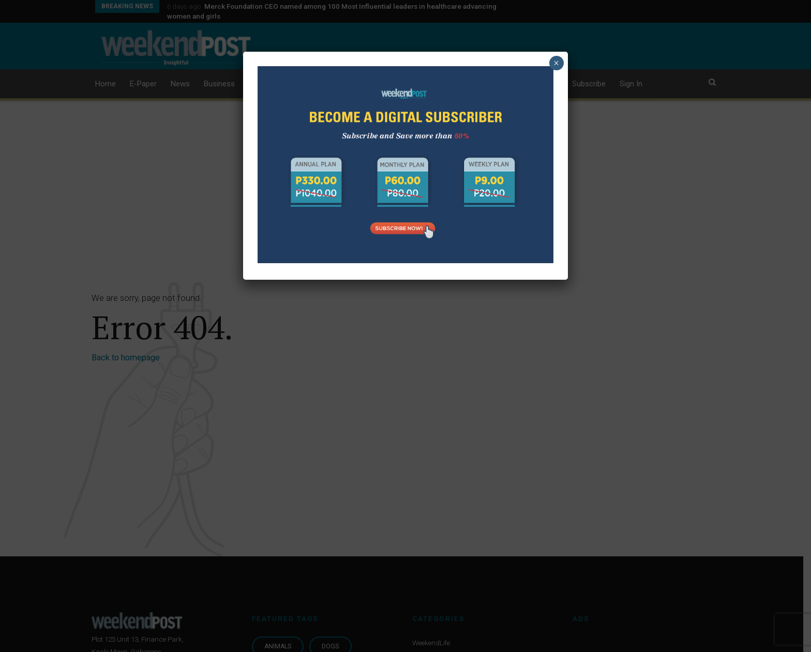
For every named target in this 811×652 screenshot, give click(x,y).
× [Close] (556, 63)
